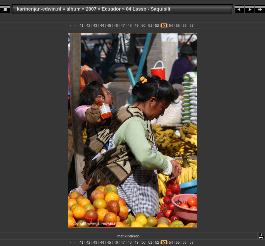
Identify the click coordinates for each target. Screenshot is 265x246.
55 (178, 25)
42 (88, 25)
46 (116, 25)
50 (143, 25)
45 (109, 25)
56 (185, 25)
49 (136, 25)
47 (123, 25)
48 (129, 25)
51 (150, 25)
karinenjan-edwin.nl (39, 9)
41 (81, 25)
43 (95, 25)
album (73, 9)
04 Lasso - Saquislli (148, 9)
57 (192, 25)
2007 (91, 9)
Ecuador (111, 9)
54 (171, 25)
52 (157, 25)
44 (102, 25)
